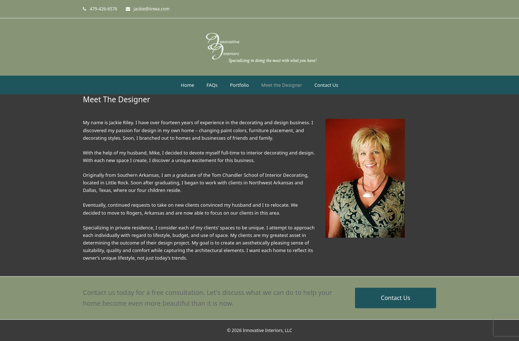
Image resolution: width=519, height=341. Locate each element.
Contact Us (395, 298)
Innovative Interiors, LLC (267, 330)
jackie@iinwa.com (152, 9)
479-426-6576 (103, 9)
